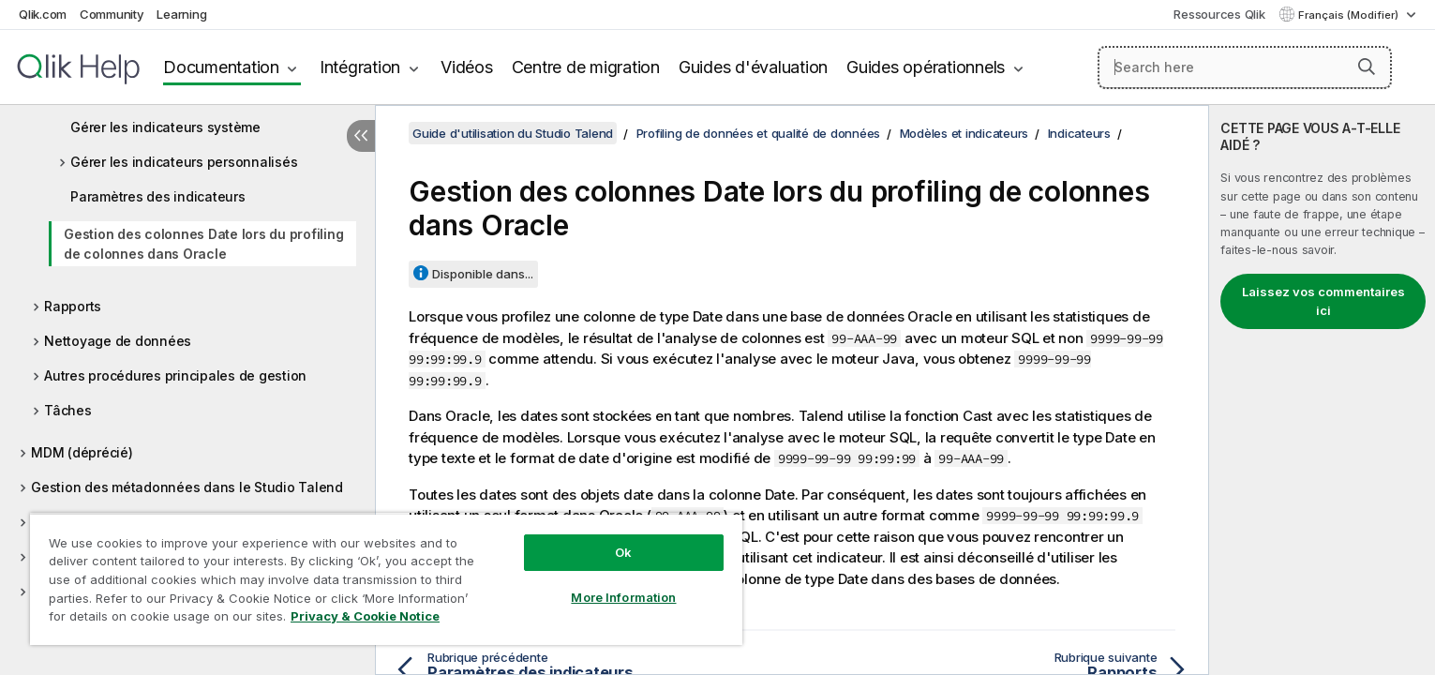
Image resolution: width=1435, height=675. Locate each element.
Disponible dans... (482, 273)
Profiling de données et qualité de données (758, 133)
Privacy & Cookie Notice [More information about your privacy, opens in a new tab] (365, 615)
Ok (623, 552)
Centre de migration (586, 67)
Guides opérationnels (925, 67)
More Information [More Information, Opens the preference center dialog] (623, 597)
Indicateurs (1079, 133)
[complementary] (1322, 390)
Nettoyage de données (117, 341)
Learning (181, 14)
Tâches (68, 410)
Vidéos (467, 67)
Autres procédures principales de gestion (175, 375)
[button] (1367, 66)
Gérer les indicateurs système (165, 127)
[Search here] (1244, 67)
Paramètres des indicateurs (158, 196)
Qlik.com (43, 14)
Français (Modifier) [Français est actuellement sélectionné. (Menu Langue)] (1349, 15)
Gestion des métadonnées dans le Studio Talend (187, 487)
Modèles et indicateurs (964, 133)
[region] (386, 579)
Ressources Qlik (1218, 14)
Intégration (360, 67)
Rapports (72, 306)
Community (112, 14)
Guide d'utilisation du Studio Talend (512, 133)
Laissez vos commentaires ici (1323, 301)
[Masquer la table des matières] (361, 136)
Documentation (221, 67)
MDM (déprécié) (82, 452)
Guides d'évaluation (753, 67)
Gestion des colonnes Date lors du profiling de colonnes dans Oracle (203, 244)
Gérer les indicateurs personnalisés (183, 162)
